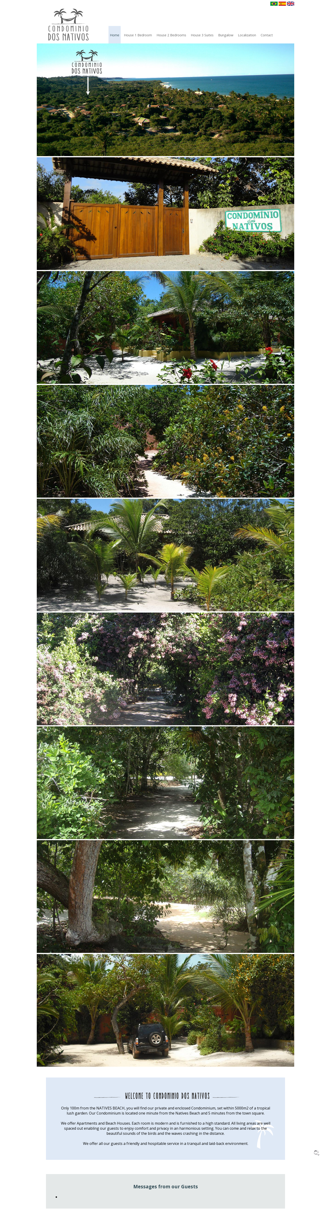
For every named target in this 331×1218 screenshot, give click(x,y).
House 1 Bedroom (138, 35)
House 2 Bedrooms (171, 35)
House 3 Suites (202, 35)
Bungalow (225, 35)
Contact (267, 35)
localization (247, 35)
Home (114, 35)
